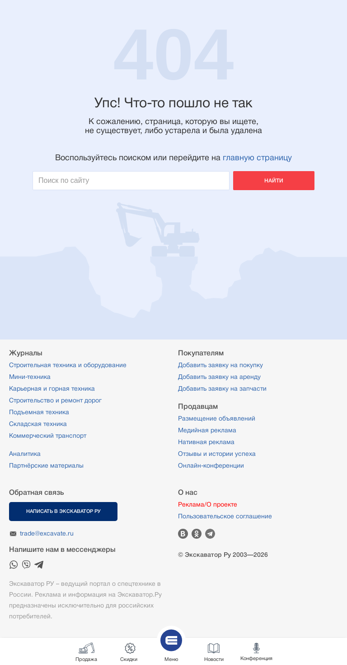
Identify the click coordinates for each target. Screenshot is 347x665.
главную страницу (257, 157)
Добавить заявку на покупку (220, 364)
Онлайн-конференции (211, 465)
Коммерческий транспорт (47, 435)
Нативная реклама (206, 441)
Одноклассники (197, 534)
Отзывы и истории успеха (217, 453)
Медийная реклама (207, 430)
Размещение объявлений (216, 418)
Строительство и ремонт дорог (55, 400)
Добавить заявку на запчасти (222, 388)
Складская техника (38, 423)
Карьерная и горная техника (52, 388)
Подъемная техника (39, 412)
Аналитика (25, 453)
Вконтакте (183, 534)
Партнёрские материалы (46, 465)
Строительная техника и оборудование (68, 364)
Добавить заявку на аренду (219, 376)
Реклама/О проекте (207, 504)
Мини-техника (30, 376)
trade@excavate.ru (47, 533)
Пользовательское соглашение (225, 516)
